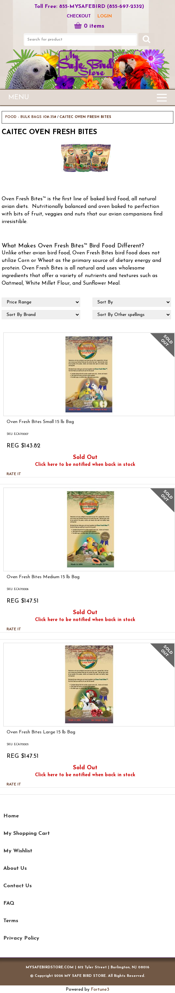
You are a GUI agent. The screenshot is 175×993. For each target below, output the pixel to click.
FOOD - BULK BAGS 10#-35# (30, 117)
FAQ (8, 903)
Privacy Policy (21, 938)
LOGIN (104, 16)
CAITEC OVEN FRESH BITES (85, 117)
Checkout (79, 16)
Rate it (14, 474)
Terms (10, 920)
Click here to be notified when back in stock (85, 464)
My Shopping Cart (26, 833)
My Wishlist (17, 851)
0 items (89, 26)
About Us (15, 868)
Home (11, 816)
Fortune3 (100, 989)
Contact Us (17, 886)
